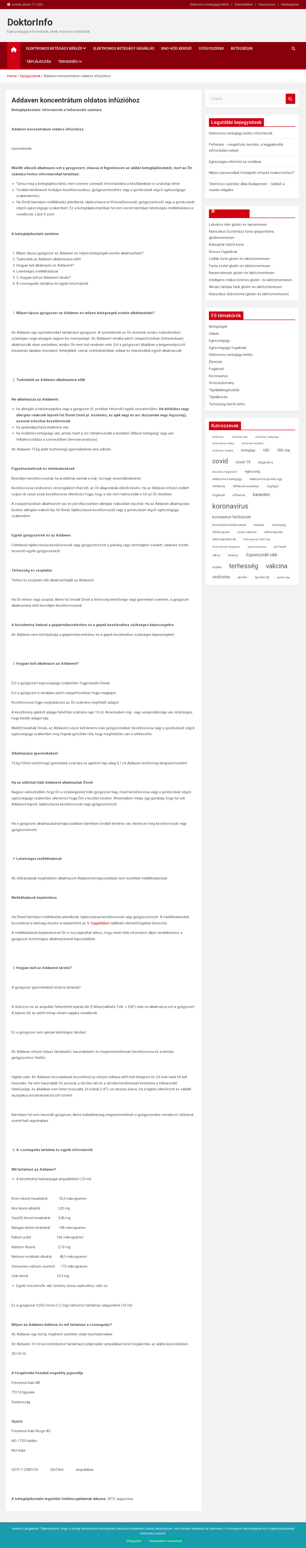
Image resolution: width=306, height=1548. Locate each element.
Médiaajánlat (290, 4)
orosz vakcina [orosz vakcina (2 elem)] (247, 532)
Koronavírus (218, 376)
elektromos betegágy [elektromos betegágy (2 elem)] (227, 479)
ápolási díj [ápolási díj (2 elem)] (262, 577)
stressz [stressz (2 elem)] (233, 555)
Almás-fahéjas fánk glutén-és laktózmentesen (245, 287)
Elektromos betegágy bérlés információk (241, 133)
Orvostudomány (221, 383)
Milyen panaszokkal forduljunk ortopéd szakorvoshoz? (252, 173)
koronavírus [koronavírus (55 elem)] (230, 506)
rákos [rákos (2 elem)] (216, 555)
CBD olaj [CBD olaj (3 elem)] (283, 450)
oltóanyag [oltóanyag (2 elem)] (279, 525)
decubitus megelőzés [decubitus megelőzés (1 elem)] (224, 471)
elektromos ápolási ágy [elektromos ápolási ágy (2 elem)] (266, 479)
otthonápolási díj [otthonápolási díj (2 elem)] (224, 539)
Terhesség (68, 61)
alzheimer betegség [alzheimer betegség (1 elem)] (267, 437)
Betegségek (242, 48)
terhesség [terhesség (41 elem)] (243, 566)
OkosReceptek (231, 213)
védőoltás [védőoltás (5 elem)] (221, 576)
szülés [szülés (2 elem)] (216, 567)
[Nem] (300, 1535)
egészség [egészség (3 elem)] (252, 472)
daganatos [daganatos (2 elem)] (265, 462)
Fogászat (216, 369)
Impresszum (267, 4)
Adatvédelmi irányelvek (165, 1541)
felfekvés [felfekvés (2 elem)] (218, 486)
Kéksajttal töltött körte (226, 244)
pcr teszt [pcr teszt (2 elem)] (280, 546)
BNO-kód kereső (176, 48)
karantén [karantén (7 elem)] (261, 494)
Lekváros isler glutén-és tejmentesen (238, 224)
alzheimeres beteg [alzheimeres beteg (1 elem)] (223, 443)
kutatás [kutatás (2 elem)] (259, 525)
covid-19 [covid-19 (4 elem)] (243, 462)
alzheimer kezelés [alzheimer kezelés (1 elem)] (252, 443)
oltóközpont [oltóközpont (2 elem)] (221, 532)
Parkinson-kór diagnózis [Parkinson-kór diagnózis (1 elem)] (226, 546)
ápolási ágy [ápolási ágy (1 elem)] (283, 577)
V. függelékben (98, 923)
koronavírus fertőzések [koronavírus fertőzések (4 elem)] (231, 517)
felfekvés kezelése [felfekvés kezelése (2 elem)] (246, 486)
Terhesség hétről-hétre (227, 404)
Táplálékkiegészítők (224, 390)
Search (290, 99)
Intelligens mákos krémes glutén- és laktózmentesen (250, 280)
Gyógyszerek (211, 48)
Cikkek (214, 334)
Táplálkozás (38, 61)
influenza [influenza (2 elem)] (239, 495)
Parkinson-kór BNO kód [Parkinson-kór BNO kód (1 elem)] (256, 539)
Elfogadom (134, 1541)
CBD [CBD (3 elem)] (266, 450)
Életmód (215, 362)
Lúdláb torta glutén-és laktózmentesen (239, 259)
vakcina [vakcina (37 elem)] (276, 566)
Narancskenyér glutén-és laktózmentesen (241, 273)
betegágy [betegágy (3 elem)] (248, 450)
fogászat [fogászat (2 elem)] (218, 495)
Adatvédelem (244, 4)
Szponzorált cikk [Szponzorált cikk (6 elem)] (261, 554)
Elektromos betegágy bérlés (209, 4)
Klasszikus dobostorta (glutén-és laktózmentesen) (249, 294)
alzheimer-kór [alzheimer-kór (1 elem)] (240, 437)
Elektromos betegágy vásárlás (123, 48)
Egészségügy (219, 340)
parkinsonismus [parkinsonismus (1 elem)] (257, 546)
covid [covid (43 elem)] (220, 461)
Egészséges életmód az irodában (235, 162)
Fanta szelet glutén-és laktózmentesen (239, 266)
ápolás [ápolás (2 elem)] (242, 577)
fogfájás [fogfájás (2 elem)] (273, 486)
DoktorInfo (30, 22)
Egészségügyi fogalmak (227, 348)
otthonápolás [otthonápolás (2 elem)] (273, 532)
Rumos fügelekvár (223, 252)
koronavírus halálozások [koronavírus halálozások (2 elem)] (229, 525)
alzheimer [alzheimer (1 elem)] (218, 437)
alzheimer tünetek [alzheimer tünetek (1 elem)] (222, 450)
